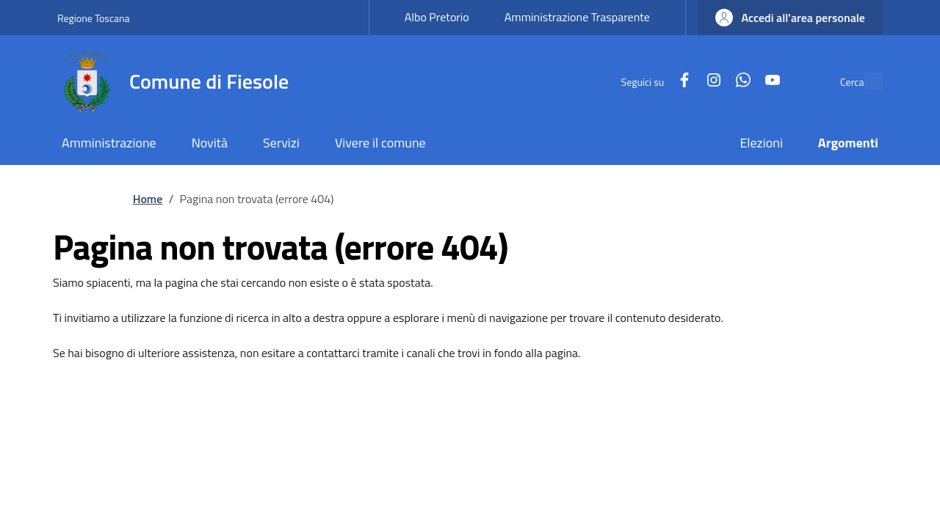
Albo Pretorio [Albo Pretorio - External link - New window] (437, 17)
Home (148, 199)
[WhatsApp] (709, 81)
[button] (790, 17)
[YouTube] (738, 81)
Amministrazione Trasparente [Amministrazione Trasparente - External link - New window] (577, 17)
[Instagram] (680, 81)
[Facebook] (650, 81)
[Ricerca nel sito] (865, 81)
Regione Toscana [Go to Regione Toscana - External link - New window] (93, 18)
